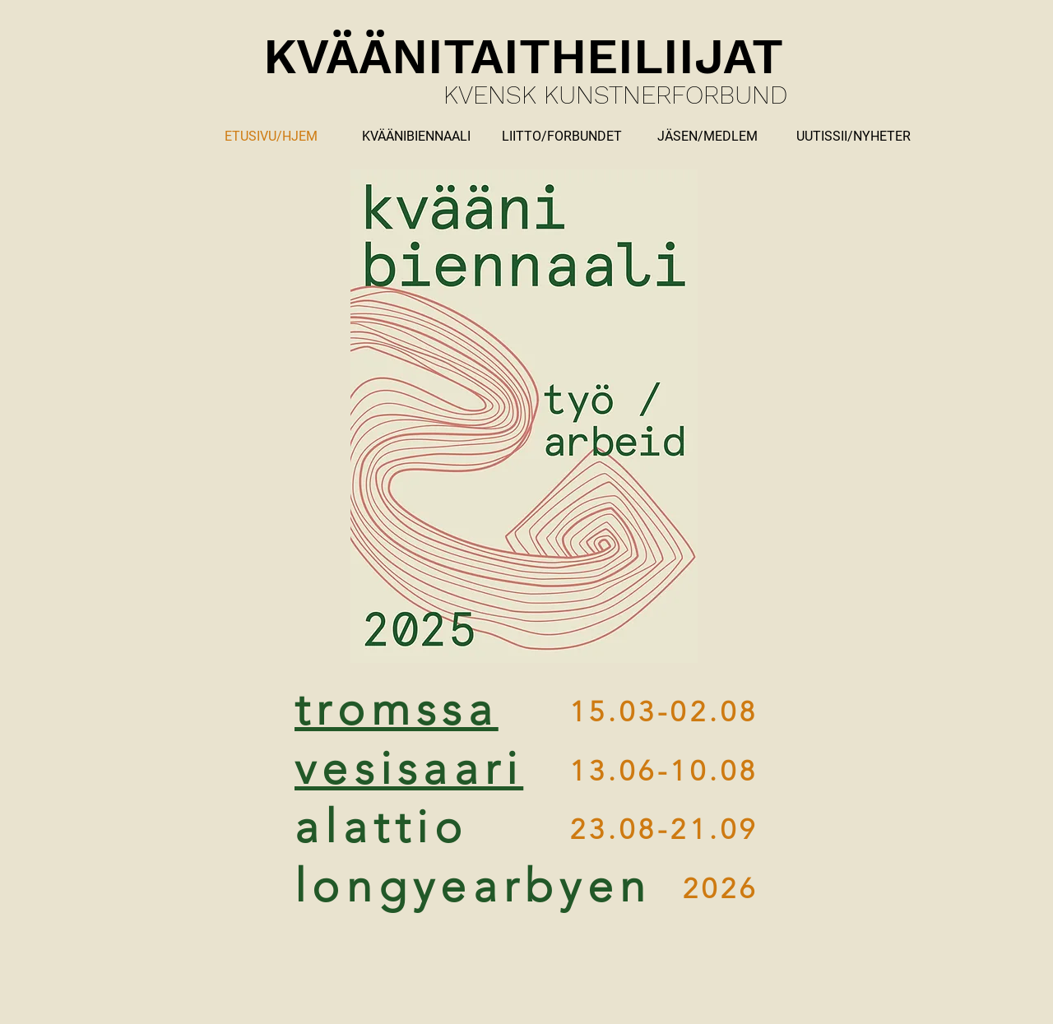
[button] (707, 136)
